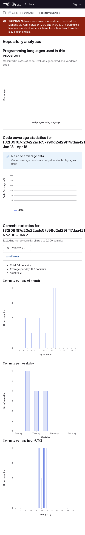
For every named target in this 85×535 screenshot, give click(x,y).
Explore (29, 4)
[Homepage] (12, 4)
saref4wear (12, 256)
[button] (21, 210)
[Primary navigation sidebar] (4, 13)
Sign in (77, 4)
